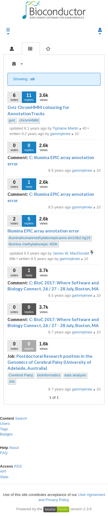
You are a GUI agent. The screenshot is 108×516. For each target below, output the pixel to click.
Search (21, 418)
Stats (4, 477)
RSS (18, 466)
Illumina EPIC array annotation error (43, 230)
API (3, 471)
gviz (12, 120)
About (14, 447)
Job (12, 381)
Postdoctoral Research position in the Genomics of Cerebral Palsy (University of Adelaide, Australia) (49, 362)
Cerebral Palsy (21, 375)
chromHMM (28, 120)
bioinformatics (48, 375)
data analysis (75, 375)
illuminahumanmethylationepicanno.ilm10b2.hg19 (49, 238)
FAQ (3, 453)
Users (5, 423)
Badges (6, 434)
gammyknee (82, 170)
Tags (4, 429)
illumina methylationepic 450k (33, 244)
